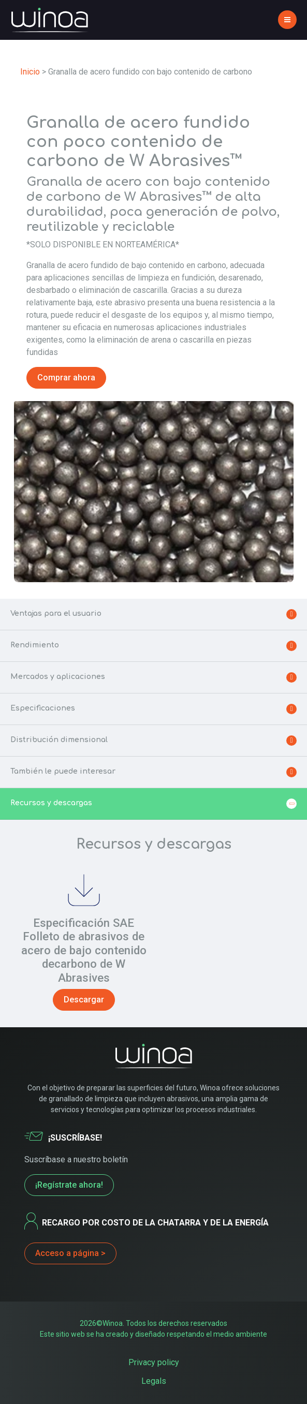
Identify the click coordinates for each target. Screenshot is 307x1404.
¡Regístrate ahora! (69, 1185)
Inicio (30, 72)
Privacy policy (153, 1362)
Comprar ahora (66, 377)
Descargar (84, 999)
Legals (153, 1381)
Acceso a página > (70, 1253)
